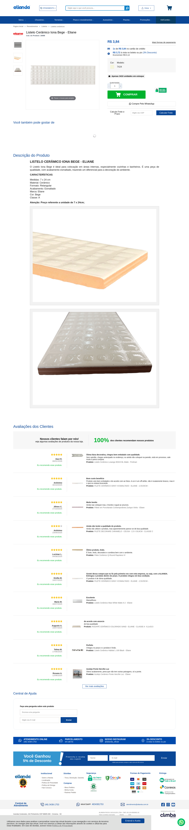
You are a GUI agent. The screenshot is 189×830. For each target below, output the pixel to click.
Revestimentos (32, 26)
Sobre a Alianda (47, 778)
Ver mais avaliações (94, 686)
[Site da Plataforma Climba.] (168, 814)
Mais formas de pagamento (164, 42)
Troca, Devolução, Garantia (74, 778)
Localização (46, 780)
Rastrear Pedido (70, 792)
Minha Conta (69, 790)
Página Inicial (18, 26)
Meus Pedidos (70, 787)
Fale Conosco (47, 788)
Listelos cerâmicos (58, 26)
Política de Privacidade (62, 826)
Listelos (44, 26)
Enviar (69, 720)
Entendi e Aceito (133, 821)
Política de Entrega (48, 785)
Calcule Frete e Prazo (117, 113)
